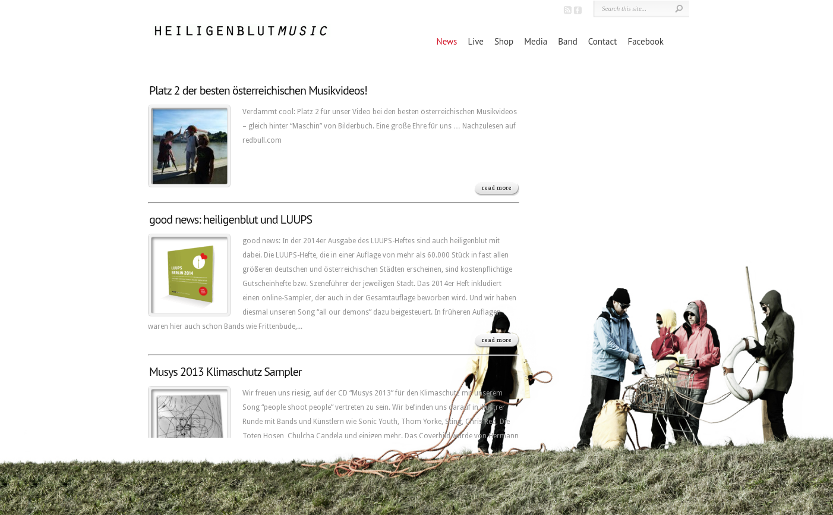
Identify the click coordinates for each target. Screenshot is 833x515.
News (447, 41)
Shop (503, 41)
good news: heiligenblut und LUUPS (230, 219)
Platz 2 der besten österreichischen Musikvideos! (258, 90)
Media (535, 41)
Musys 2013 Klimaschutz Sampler (225, 371)
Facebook (645, 41)
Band (567, 41)
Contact (602, 41)
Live (475, 41)
